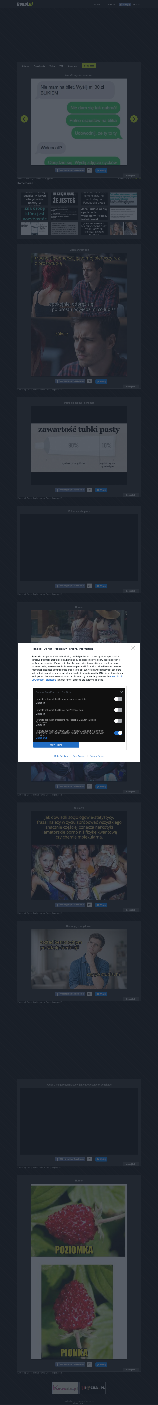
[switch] (118, 699)
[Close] (134, 649)
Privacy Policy (97, 756)
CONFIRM (56, 745)
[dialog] (79, 702)
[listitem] (79, 692)
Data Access (79, 756)
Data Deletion (61, 756)
